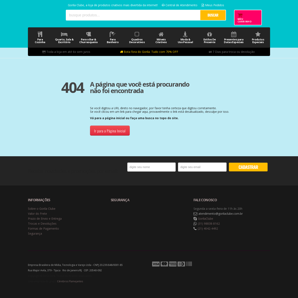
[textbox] (133, 15)
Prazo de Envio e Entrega (45, 218)
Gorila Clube (45, 15)
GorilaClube (205, 218)
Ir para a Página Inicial (110, 130)
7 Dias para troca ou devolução (232, 52)
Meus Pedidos (213, 5)
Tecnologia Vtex (259, 264)
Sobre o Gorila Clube (41, 209)
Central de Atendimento (179, 5)
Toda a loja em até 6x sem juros (66, 52)
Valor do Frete (37, 214)
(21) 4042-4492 (208, 228)
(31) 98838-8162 (209, 223)
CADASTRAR (248, 167)
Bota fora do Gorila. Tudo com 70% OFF (149, 52)
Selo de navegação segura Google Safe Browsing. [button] (121, 213)
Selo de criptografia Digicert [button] (143, 213)
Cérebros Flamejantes (70, 281)
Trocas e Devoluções (42, 223)
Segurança (35, 233)
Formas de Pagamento (43, 228)
